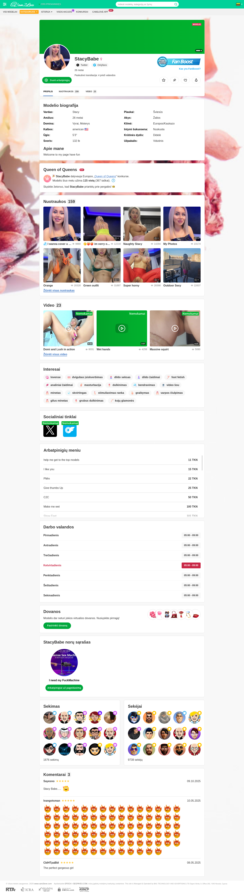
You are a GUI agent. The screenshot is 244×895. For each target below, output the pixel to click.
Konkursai (82, 12)
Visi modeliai (10, 12)
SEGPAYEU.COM (80, 884)
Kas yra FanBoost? (190, 68)
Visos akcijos (65, 11)
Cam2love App (101, 11)
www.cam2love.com (43, 883)
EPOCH (68, 884)
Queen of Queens (105, 176)
